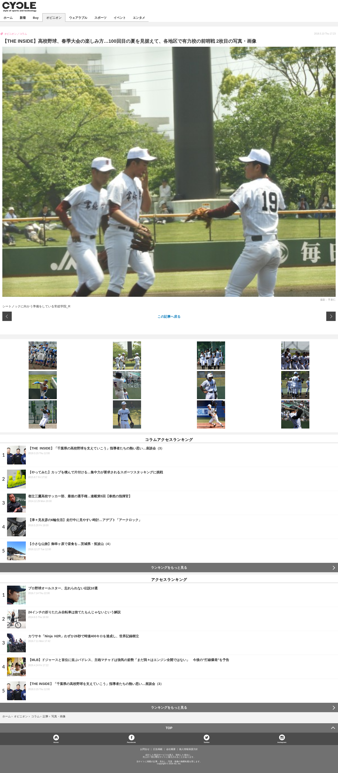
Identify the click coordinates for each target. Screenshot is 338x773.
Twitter (207, 742)
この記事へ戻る (169, 316)
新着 (23, 17)
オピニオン (53, 17)
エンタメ (139, 17)
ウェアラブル (78, 17)
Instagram (281, 742)
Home (56, 742)
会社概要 (171, 749)
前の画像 (7, 316)
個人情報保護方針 (188, 749)
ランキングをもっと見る (169, 567)
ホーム (8, 17)
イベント (120, 17)
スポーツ (100, 17)
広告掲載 (157, 749)
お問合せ (145, 749)
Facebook (131, 742)
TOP (169, 728)
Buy (36, 17)
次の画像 (331, 316)
